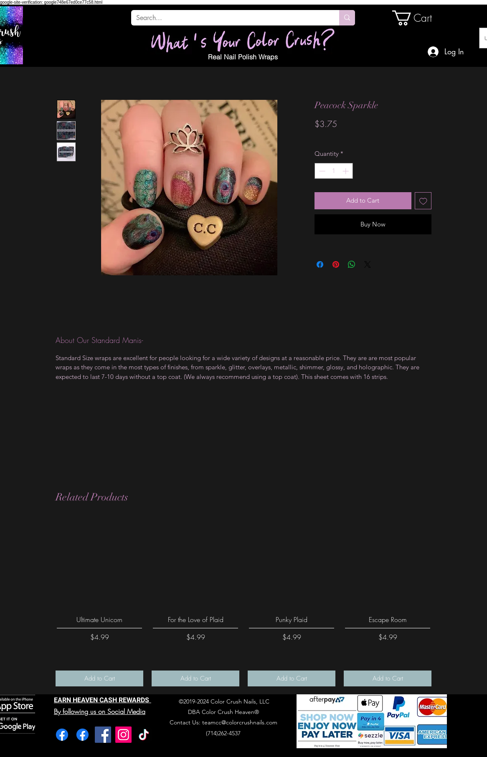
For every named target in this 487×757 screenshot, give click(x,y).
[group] (243, 602)
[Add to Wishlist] (423, 200)
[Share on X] (368, 264)
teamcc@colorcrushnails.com (239, 722)
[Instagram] (123, 735)
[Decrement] (321, 171)
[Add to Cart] (99, 679)
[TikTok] (144, 735)
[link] (420, 17)
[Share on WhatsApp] (352, 264)
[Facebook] (62, 735)
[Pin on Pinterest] (336, 264)
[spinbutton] (334, 171)
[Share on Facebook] (320, 264)
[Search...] (229, 18)
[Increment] (346, 171)
